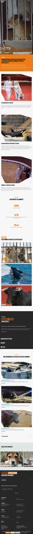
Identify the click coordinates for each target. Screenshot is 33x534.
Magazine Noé (19, 517)
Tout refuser (12, 532)
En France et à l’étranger (20, 499)
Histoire (18, 498)
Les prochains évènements (5, 517)
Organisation (3, 499)
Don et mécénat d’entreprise (21, 510)
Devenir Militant (3, 511)
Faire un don (3, 510)
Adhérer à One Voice (19, 511)
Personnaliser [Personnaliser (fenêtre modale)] (18, 532)
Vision (2, 498)
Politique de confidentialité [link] (24, 532)
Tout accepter (8, 532)
